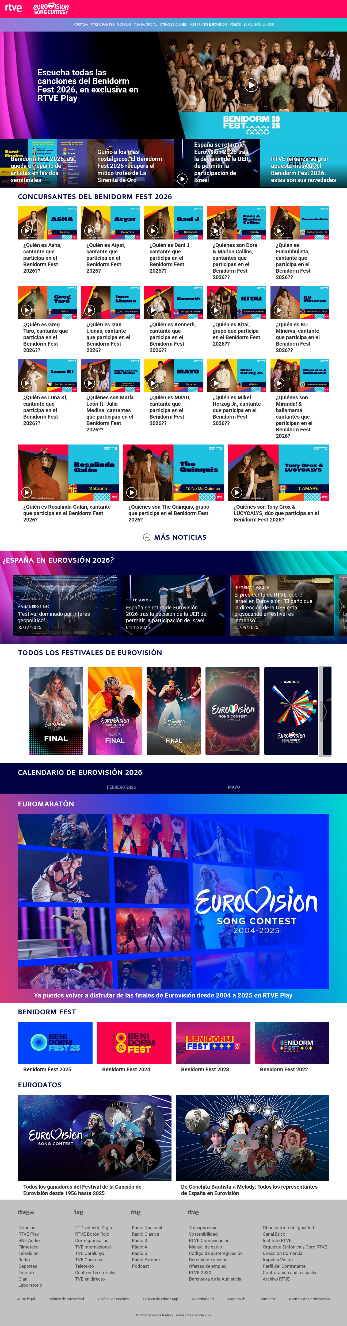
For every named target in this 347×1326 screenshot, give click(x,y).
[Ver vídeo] (65, 602)
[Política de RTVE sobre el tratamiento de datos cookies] (113, 1299)
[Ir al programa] (56, 711)
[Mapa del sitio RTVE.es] (236, 1299)
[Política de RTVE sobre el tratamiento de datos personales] (66, 1299)
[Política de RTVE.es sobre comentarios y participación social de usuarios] (309, 1299)
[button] (341, 606)
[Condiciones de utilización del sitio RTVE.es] (26, 1299)
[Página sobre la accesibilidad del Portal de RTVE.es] (203, 1299)
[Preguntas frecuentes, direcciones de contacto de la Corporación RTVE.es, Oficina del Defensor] (267, 1299)
